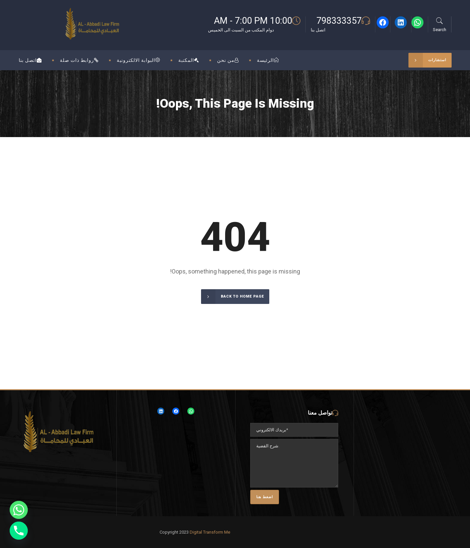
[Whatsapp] (19, 510)
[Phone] (19, 531)
